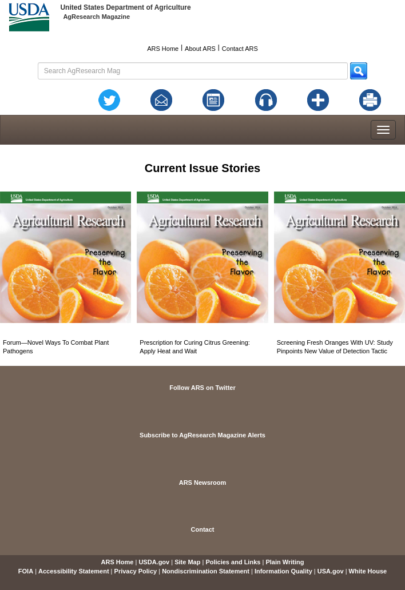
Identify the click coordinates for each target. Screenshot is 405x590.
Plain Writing (284, 562)
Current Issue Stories (202, 168)
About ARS (200, 48)
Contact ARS (240, 48)
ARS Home (162, 48)
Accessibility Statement (73, 571)
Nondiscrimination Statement (205, 571)
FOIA (25, 571)
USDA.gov (153, 562)
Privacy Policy (135, 571)
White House (368, 571)
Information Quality (283, 571)
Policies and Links (232, 562)
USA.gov (330, 571)
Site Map (187, 562)
